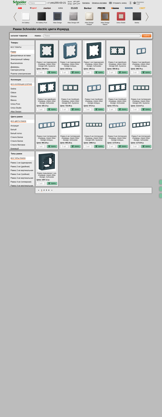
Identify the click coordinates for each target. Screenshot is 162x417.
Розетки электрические (21, 74)
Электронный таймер (20, 59)
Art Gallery (25, 23)
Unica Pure (15, 104)
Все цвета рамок (18, 121)
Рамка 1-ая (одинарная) (21, 163)
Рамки (13, 52)
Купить (52, 72)
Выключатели (17, 63)
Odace (13, 93)
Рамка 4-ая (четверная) (21, 182)
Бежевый (15, 149)
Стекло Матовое (18, 145)
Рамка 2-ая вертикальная (22, 170)
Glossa (14, 96)
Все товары (16, 47)
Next (147, 17)
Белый (13, 130)
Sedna (137, 23)
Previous (15, 17)
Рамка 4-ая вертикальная (22, 186)
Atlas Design (57, 23)
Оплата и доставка (99, 3)
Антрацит (15, 126)
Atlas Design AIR (73, 23)
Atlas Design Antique (89, 23)
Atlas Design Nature (105, 23)
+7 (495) (56, 3)
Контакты (86, 3)
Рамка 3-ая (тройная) (20, 174)
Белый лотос (16, 133)
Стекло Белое (17, 137)
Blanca (13, 100)
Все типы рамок (18, 158)
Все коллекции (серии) (21, 84)
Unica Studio (121, 23)
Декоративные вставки (21, 56)
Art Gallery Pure (41, 23)
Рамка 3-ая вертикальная (22, 178)
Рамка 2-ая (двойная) (20, 167)
